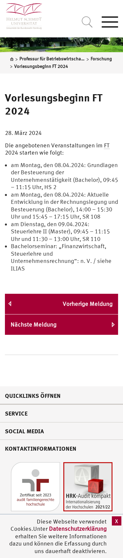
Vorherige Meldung (88, 303)
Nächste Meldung (33, 324)
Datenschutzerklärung (78, 528)
